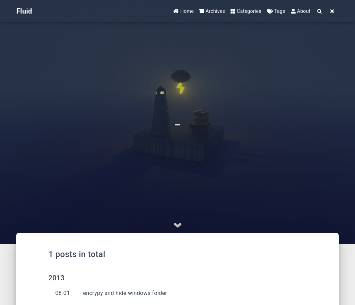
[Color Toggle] (332, 11)
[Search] (319, 11)
